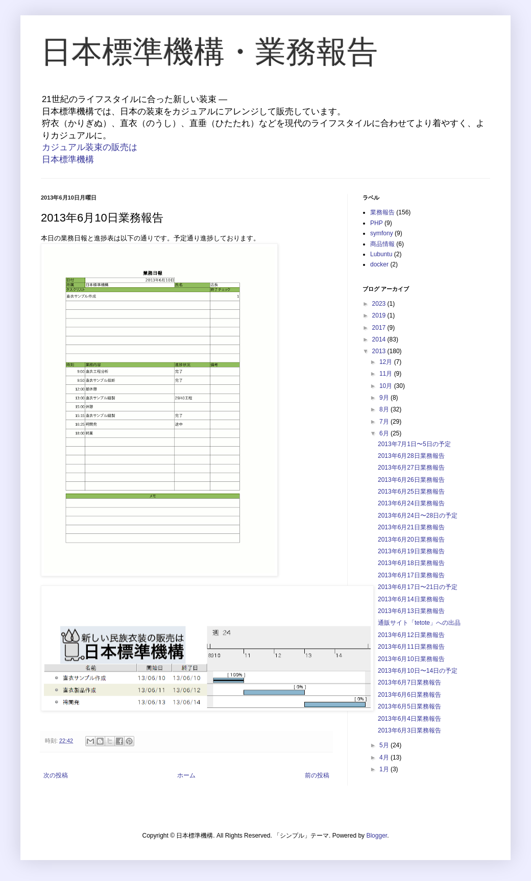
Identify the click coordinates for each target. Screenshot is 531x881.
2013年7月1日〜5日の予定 (414, 444)
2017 (380, 327)
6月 (385, 433)
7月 (385, 421)
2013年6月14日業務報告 (411, 599)
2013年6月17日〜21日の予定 (417, 587)
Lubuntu (381, 254)
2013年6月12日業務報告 (411, 635)
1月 (385, 769)
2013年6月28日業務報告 (411, 455)
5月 (385, 745)
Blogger (376, 835)
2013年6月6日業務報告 (409, 694)
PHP (376, 223)
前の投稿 (317, 775)
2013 (380, 351)
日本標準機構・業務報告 (209, 52)
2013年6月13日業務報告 (411, 611)
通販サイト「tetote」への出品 (419, 622)
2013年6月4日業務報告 (409, 718)
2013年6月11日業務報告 (411, 646)
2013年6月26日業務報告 (411, 479)
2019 (380, 315)
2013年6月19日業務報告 (411, 551)
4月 (385, 757)
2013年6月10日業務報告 (411, 659)
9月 (385, 397)
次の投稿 (55, 775)
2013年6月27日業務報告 (411, 467)
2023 (380, 303)
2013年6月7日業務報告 (409, 682)
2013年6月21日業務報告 (411, 527)
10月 (386, 385)
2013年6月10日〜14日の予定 (417, 670)
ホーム (186, 775)
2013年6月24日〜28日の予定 (417, 515)
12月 (386, 361)
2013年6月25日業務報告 (411, 491)
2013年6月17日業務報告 (411, 575)
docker (379, 264)
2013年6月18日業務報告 (411, 563)
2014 (380, 339)
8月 (385, 409)
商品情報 (382, 244)
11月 (386, 373)
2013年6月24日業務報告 (411, 503)
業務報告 (382, 212)
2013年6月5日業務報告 (409, 706)
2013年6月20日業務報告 (411, 539)
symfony (381, 233)
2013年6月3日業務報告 (409, 730)
